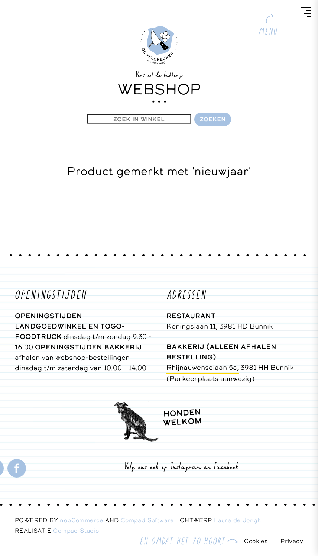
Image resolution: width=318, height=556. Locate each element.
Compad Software (150, 520)
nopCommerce (81, 520)
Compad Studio (76, 530)
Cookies (255, 541)
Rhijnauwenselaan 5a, (202, 367)
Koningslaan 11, (192, 326)
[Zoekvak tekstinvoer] (139, 119)
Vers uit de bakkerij (159, 74)
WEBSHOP (159, 89)
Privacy (291, 541)
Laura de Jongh (240, 520)
